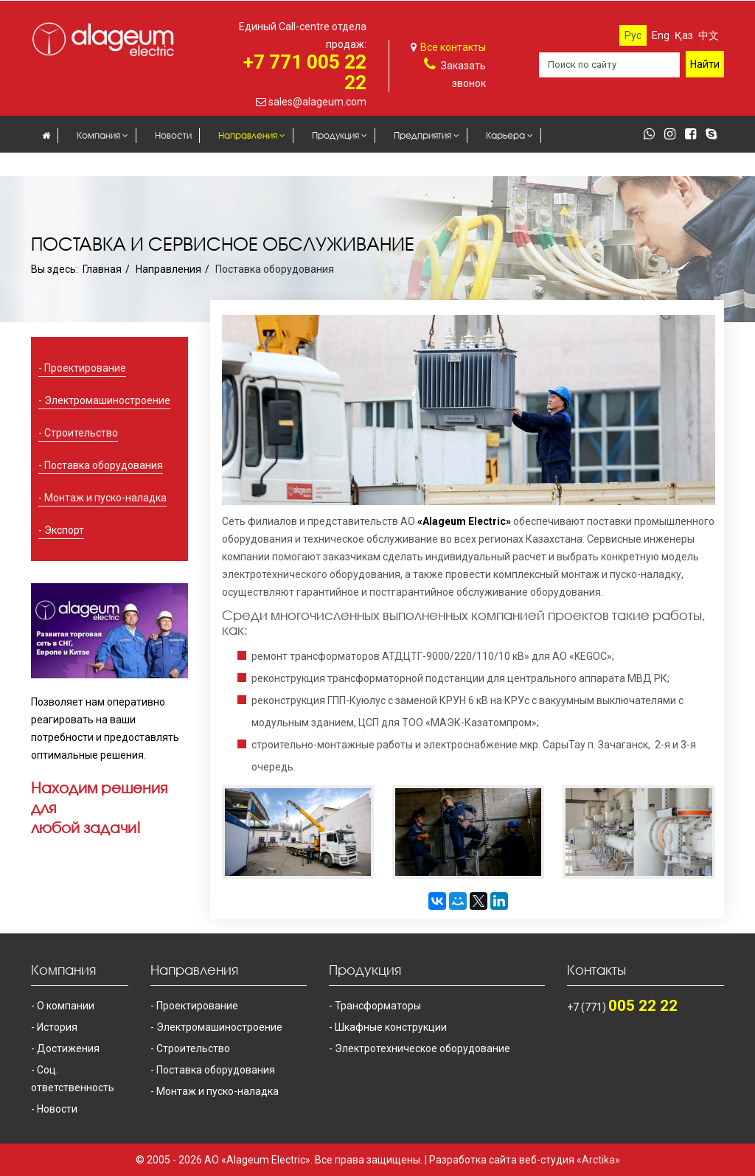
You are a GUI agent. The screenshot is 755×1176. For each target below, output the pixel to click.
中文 (708, 35)
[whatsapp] (653, 135)
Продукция (335, 135)
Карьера (505, 135)
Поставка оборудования (103, 465)
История (57, 1027)
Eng (660, 35)
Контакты (122, 165)
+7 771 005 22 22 (304, 72)
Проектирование (85, 368)
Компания (98, 135)
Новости (173, 135)
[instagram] (673, 135)
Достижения (68, 1048)
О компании (65, 1006)
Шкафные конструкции (391, 1027)
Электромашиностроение (107, 400)
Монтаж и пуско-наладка (105, 498)
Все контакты (453, 47)
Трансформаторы (378, 1006)
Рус (632, 35)
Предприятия (422, 135)
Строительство (81, 433)
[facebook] (694, 135)
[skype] (715, 135)
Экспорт (64, 530)
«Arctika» (598, 1160)
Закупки (59, 165)
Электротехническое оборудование (422, 1048)
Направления (247, 135)
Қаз (684, 35)
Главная (102, 269)
